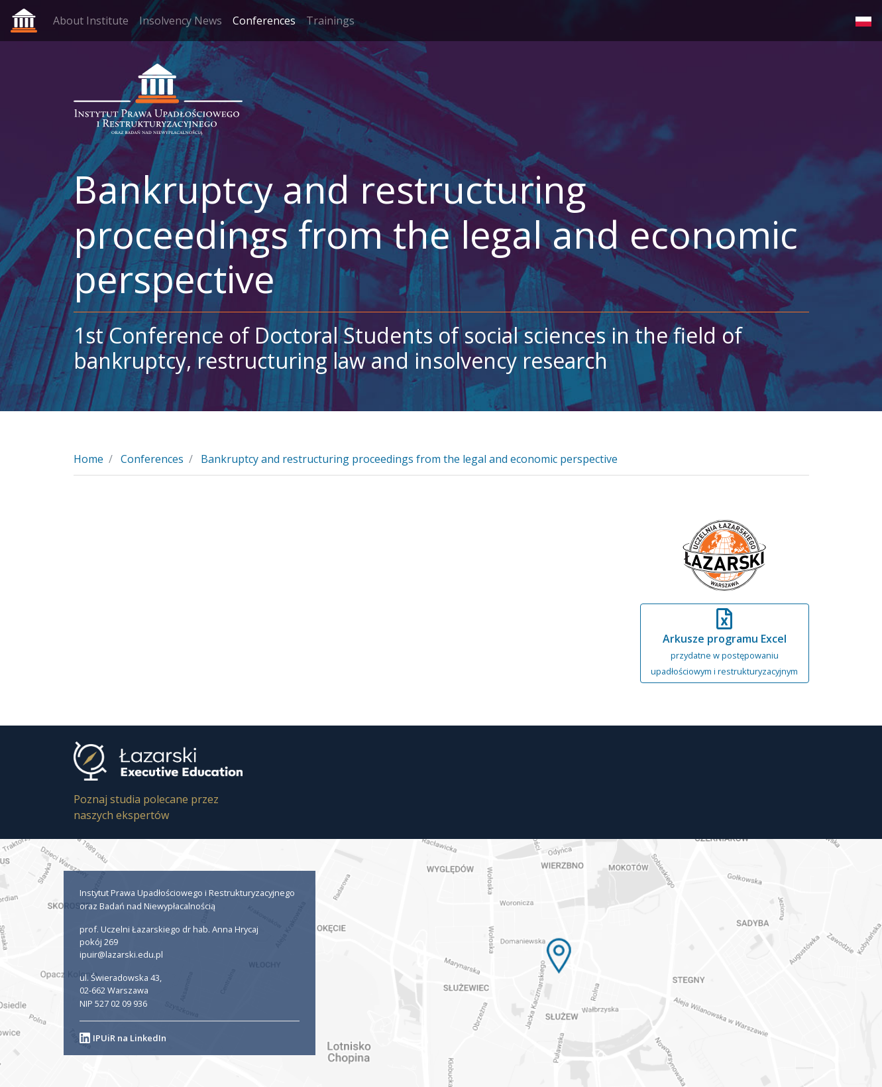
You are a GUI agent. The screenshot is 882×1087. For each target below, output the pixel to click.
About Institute (91, 20)
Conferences (264, 20)
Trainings (330, 20)
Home (88, 459)
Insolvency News (180, 20)
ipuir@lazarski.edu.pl (121, 954)
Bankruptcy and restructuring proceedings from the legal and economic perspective (409, 459)
